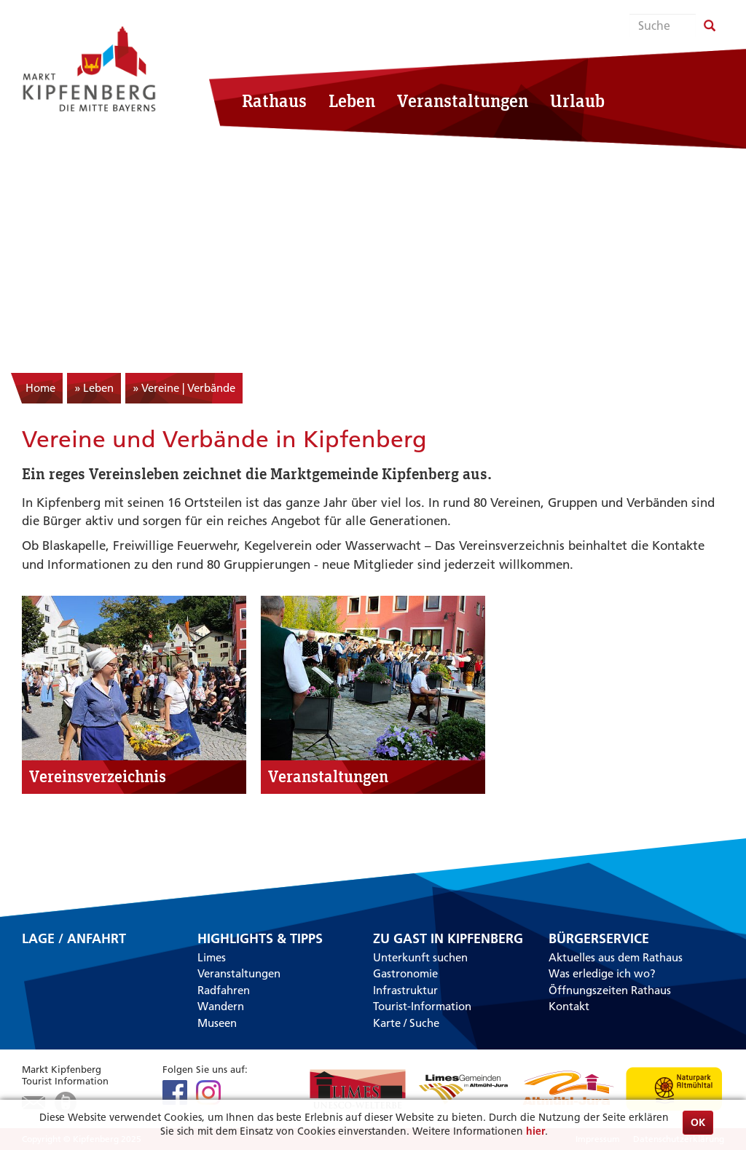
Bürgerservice (599, 938)
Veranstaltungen (462, 100)
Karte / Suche (406, 1023)
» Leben (94, 388)
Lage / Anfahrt (74, 939)
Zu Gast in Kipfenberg (448, 938)
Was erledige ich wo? (602, 973)
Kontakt (569, 1006)
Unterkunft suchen (420, 957)
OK (698, 1122)
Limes (211, 957)
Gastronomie (405, 973)
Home (40, 388)
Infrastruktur (405, 990)
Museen (217, 1023)
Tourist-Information (422, 1006)
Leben (352, 100)
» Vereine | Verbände (184, 388)
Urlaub (577, 100)
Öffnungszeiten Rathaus (610, 990)
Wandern (220, 1006)
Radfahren (223, 990)
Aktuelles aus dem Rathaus (616, 957)
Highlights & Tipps (260, 938)
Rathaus (274, 100)
